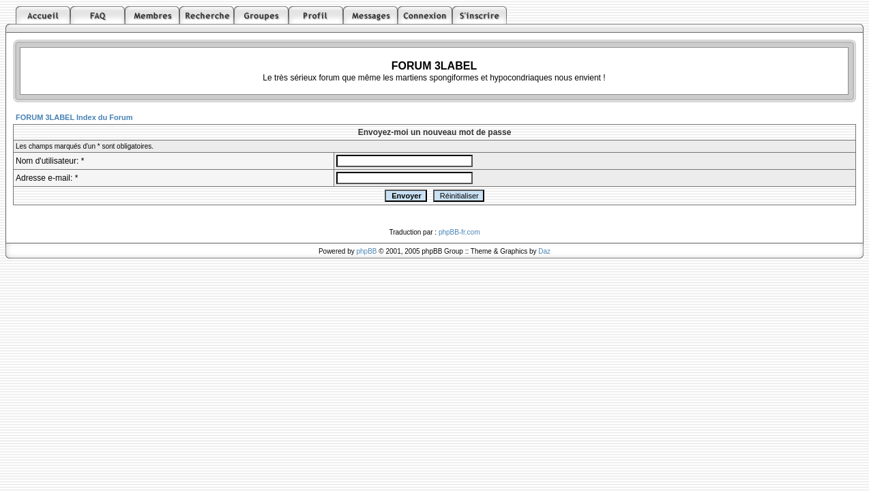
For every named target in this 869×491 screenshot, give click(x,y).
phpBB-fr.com (459, 232)
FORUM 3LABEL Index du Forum (74, 117)
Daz (544, 251)
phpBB (367, 251)
